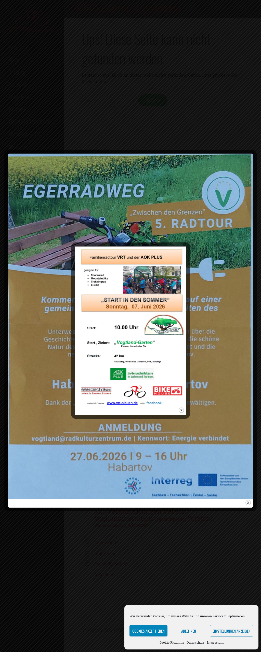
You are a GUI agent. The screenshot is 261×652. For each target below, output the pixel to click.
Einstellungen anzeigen (232, 631)
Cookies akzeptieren (148, 631)
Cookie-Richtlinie (172, 642)
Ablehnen (188, 631)
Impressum (215, 642)
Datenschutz (195, 642)
